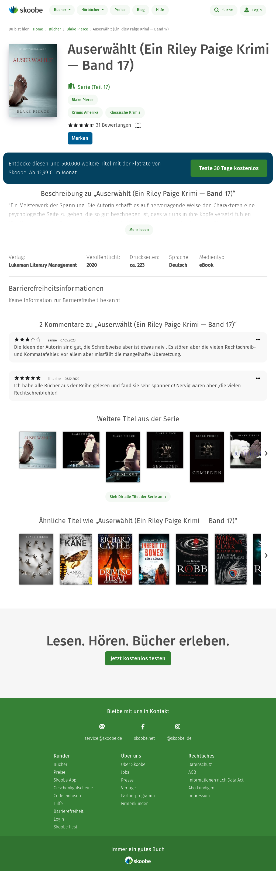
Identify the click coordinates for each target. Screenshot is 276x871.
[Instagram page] (179, 732)
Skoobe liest (65, 826)
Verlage (128, 787)
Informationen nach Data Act (215, 780)
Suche (223, 9)
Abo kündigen (201, 787)
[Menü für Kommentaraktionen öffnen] (258, 340)
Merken (80, 138)
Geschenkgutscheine (73, 787)
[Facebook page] (144, 732)
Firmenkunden (135, 803)
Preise (120, 10)
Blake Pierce (77, 29)
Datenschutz (200, 764)
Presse (127, 780)
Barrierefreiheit (68, 811)
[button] (266, 453)
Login (253, 9)
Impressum (199, 795)
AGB (192, 772)
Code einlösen (67, 795)
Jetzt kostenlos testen (138, 658)
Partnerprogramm (138, 795)
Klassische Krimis (124, 112)
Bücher (60, 10)
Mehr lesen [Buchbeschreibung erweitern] (139, 229)
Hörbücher (91, 10)
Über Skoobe (133, 764)
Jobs (125, 772)
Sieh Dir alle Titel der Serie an (138, 497)
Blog (141, 10)
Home (38, 29)
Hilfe (160, 10)
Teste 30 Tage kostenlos (229, 168)
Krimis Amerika (85, 112)
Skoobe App (65, 780)
